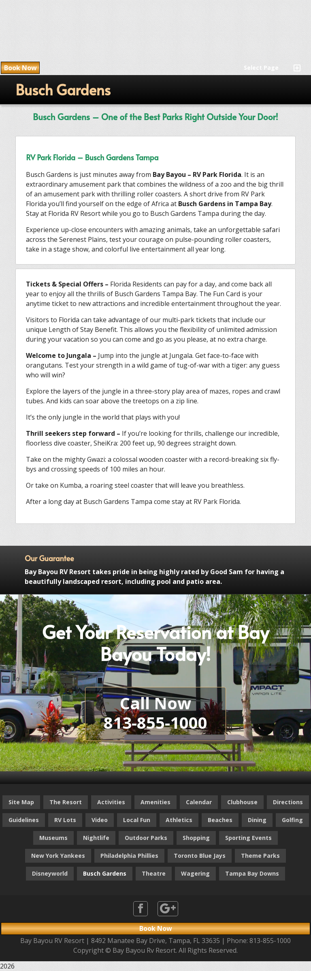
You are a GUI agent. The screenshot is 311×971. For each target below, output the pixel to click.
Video (100, 820)
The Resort (65, 802)
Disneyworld (50, 873)
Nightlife (96, 838)
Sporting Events (248, 838)
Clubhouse (242, 802)
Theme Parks (260, 855)
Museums (53, 838)
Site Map (21, 802)
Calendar (199, 802)
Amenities (155, 802)
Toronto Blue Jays (200, 855)
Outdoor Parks (146, 838)
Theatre (154, 873)
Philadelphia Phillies (129, 855)
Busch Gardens (104, 873)
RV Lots (65, 820)
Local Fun (136, 820)
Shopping (196, 838)
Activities (111, 802)
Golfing (292, 820)
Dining (257, 820)
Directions (288, 802)
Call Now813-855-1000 (155, 713)
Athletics (179, 820)
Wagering (195, 873)
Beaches (220, 820)
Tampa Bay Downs (252, 873)
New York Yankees (58, 855)
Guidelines (24, 820)
